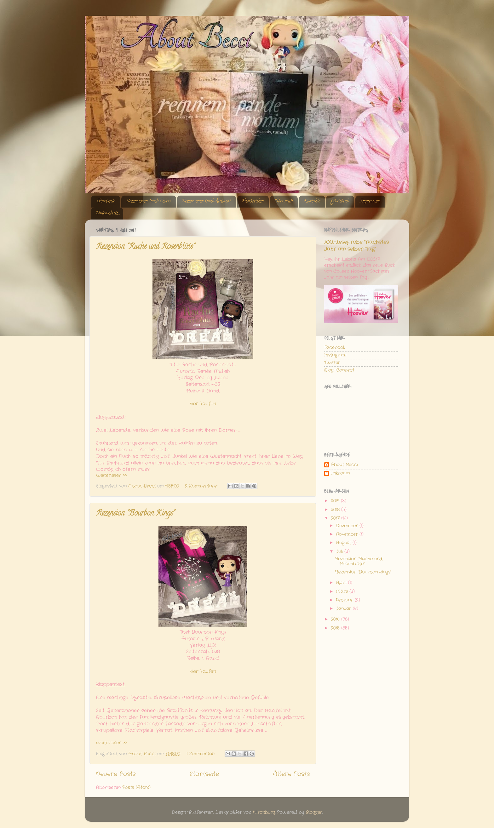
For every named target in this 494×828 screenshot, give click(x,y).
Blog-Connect (339, 370)
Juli (340, 552)
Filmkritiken (253, 201)
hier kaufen (203, 403)
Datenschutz (107, 213)
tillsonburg (264, 812)
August (344, 543)
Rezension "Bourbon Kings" (135, 514)
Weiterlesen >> (111, 475)
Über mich (284, 201)
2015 (336, 628)
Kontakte (312, 201)
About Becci (344, 465)
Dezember (347, 526)
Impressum (370, 201)
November (347, 534)
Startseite (106, 201)
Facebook (334, 348)
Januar (344, 609)
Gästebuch (340, 201)
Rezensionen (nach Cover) (148, 201)
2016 (336, 619)
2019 (336, 501)
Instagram (335, 355)
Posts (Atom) (136, 788)
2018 (336, 510)
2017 (336, 518)
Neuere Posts (116, 774)
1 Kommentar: (201, 754)
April (342, 583)
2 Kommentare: (202, 486)
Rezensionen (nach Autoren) (206, 201)
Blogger (314, 812)
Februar (345, 600)
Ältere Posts (291, 774)
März (342, 592)
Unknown (340, 473)
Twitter (332, 363)
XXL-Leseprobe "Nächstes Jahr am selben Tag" (356, 246)
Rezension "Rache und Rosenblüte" (145, 247)
